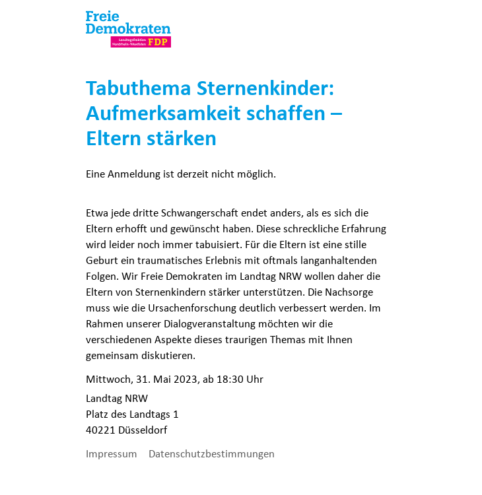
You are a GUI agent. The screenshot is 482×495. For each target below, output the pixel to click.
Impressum (113, 453)
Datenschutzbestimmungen (212, 453)
